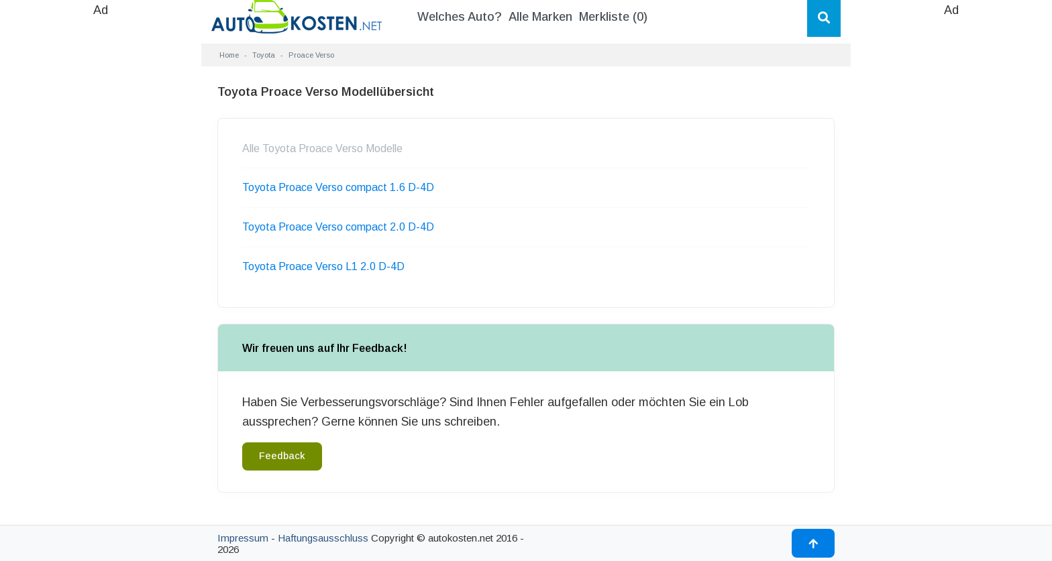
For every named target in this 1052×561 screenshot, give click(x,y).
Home (229, 55)
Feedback (282, 455)
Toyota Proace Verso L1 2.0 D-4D (323, 266)
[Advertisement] (100, 221)
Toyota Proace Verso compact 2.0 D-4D (338, 227)
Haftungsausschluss (323, 538)
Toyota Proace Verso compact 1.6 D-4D (338, 187)
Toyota (263, 55)
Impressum (242, 538)
